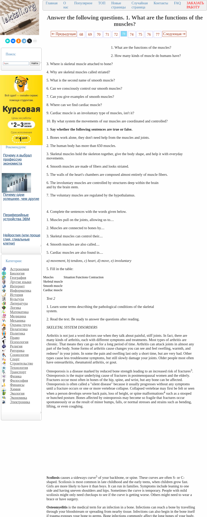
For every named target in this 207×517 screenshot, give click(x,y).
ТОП (101, 3)
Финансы (17, 385)
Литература (19, 303)
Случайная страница (140, 5)
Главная (51, 3)
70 (99, 34)
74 (132, 34)
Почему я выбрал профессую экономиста (17, 159)
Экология (17, 393)
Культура (17, 299)
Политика (17, 333)
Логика (15, 308)
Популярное (83, 3)
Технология (19, 368)
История (16, 295)
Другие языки (20, 282)
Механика (17, 320)
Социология (19, 355)
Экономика (18, 398)
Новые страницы (118, 5)
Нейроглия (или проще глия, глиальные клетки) (21, 239)
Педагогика (19, 329)
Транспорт (18, 372)
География (18, 278)
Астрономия (19, 269)
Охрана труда (20, 325)
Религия (16, 346)
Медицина (18, 316)
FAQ (177, 3)
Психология (19, 342)
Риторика (17, 350)
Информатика (20, 290)
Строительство (21, 363)
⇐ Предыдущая (64, 34)
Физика (15, 376)
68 (81, 34)
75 (140, 34)
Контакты (161, 3)
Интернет (17, 286)
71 (107, 34)
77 (158, 34)
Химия (15, 389)
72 (116, 34)
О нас (65, 5)
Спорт (15, 359)
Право (15, 338)
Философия (19, 380)
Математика (19, 312)
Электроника (20, 402)
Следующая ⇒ (174, 34)
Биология (17, 273)
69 (90, 34)
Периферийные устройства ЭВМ (16, 217)
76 (149, 34)
